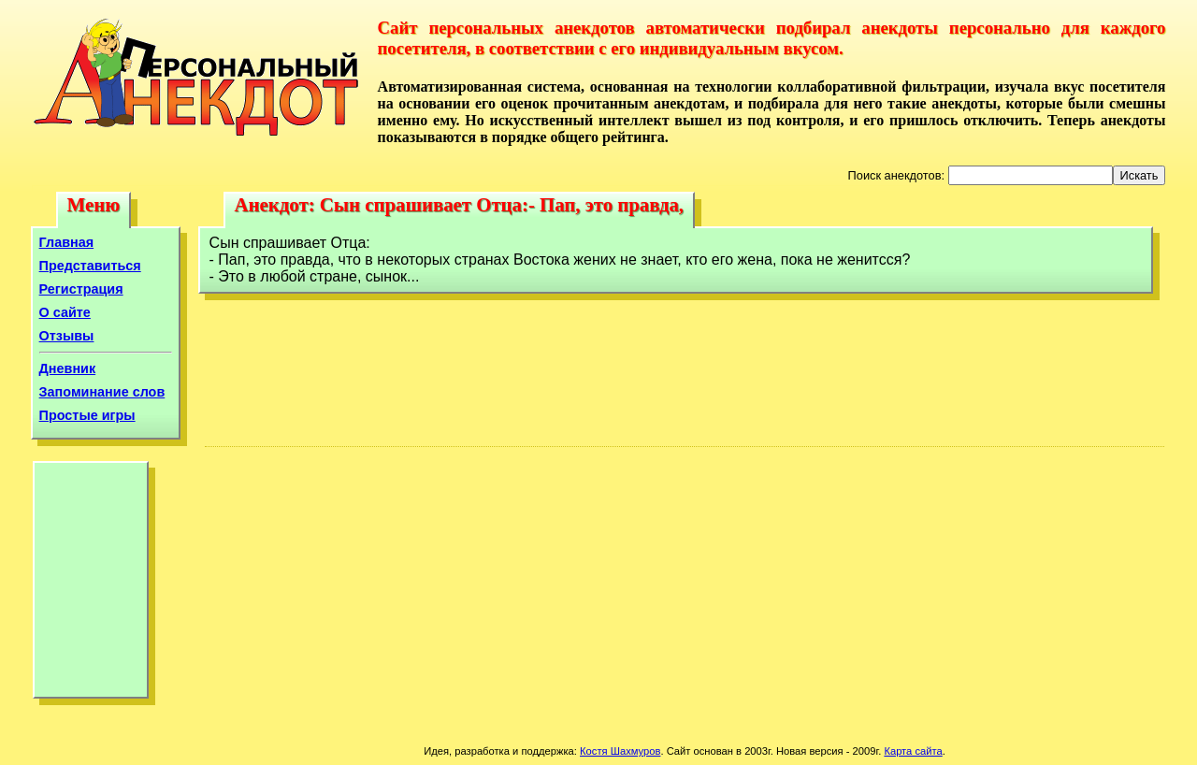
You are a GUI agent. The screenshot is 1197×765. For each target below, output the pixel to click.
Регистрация (81, 288)
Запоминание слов (102, 391)
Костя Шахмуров (620, 751)
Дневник (67, 368)
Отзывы (66, 335)
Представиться (90, 265)
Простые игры (87, 415)
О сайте (65, 312)
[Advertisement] (91, 584)
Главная (66, 242)
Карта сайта (913, 751)
